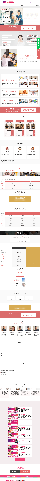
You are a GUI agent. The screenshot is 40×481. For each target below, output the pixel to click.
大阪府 (29, 299)
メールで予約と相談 (20, 474)
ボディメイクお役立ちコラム (37, 5)
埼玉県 (11, 299)
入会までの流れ (26, 479)
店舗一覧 (32, 479)
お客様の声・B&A (14, 479)
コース (20, 479)
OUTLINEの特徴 (8, 479)
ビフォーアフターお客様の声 (22, 5)
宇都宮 (20, 299)
